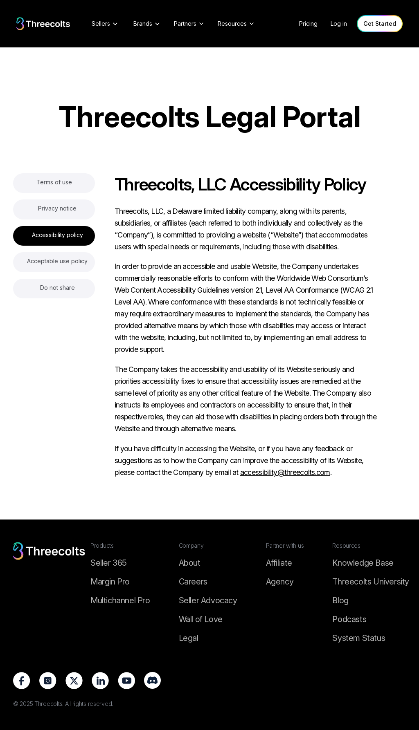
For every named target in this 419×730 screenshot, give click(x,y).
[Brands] (147, 24)
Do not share (57, 287)
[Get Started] (380, 23)
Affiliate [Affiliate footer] (279, 563)
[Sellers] (105, 24)
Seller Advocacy (208, 600)
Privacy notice (57, 208)
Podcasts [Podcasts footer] (349, 619)
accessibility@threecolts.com (285, 472)
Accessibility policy (57, 234)
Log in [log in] (339, 23)
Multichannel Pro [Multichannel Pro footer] (120, 600)
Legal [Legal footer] (188, 638)
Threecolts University (370, 582)
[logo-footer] (49, 592)
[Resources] (236, 24)
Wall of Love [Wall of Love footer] (201, 619)
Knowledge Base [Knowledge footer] (362, 563)
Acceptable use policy (57, 261)
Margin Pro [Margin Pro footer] (110, 582)
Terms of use (54, 182)
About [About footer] (189, 563)
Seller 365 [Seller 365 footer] (108, 563)
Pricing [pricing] (308, 23)
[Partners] (189, 24)
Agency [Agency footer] (280, 582)
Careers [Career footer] (193, 582)
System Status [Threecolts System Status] (358, 638)
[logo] (43, 24)
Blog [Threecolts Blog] (340, 600)
